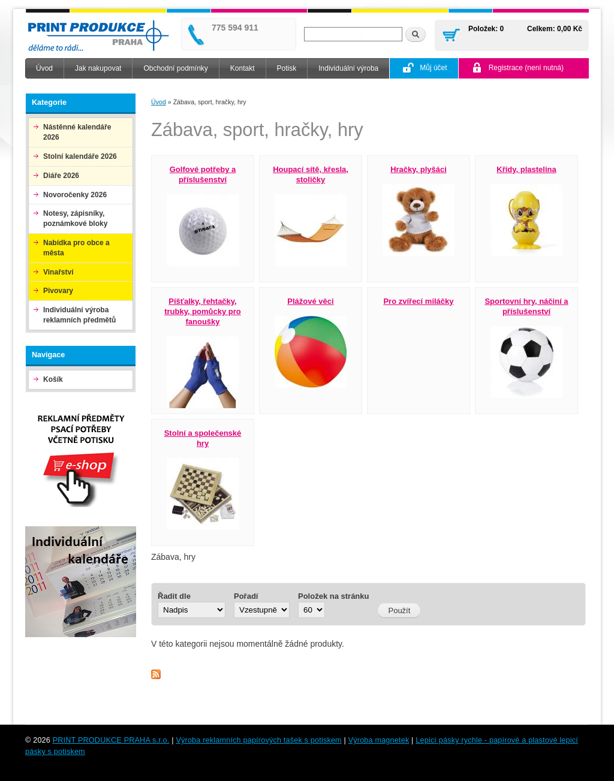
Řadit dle (174, 596)
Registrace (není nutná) (526, 68)
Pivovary (58, 291)
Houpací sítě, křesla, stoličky (310, 174)
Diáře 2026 (61, 175)
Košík (53, 379)
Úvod (44, 68)
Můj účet (433, 68)
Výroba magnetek (379, 740)
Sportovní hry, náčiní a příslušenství (526, 306)
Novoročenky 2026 (75, 195)
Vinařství (58, 272)
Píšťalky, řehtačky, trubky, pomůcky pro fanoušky (202, 311)
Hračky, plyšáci (418, 169)
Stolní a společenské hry (203, 438)
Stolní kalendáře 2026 (80, 156)
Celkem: (541, 29)
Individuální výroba (348, 68)
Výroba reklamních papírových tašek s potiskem (258, 740)
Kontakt (242, 68)
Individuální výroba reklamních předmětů (79, 315)
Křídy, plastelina (526, 169)
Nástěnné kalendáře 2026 (77, 132)
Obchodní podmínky (175, 68)
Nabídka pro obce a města (76, 248)
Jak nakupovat (98, 68)
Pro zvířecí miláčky (418, 301)
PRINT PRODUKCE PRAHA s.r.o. (111, 740)
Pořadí (246, 596)
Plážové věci (310, 301)
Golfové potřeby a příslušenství (203, 174)
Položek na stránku (333, 596)
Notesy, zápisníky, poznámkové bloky (75, 218)
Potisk (287, 68)
